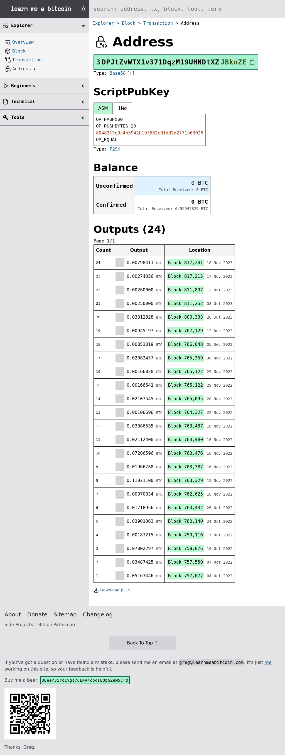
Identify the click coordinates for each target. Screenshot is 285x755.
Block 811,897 (185, 289)
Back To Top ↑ (142, 643)
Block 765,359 (185, 358)
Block (128, 23)
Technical (23, 101)
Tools (17, 117)
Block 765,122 (185, 371)
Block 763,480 (185, 439)
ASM (103, 108)
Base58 (118, 73)
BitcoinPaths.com (57, 624)
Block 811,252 (185, 303)
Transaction (158, 23)
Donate (37, 614)
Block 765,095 (185, 398)
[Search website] (187, 9)
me (267, 662)
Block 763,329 (185, 480)
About (12, 614)
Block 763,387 (185, 466)
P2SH (115, 149)
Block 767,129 (185, 330)
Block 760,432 (185, 507)
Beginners (23, 85)
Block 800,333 (185, 317)
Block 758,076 (185, 548)
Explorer (103, 23)
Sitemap (65, 614)
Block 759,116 (185, 535)
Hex (123, 108)
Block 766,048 (185, 344)
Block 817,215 (185, 276)
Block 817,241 (185, 262)
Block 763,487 (185, 426)
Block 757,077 (185, 575)
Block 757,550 (185, 562)
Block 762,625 (185, 494)
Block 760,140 (185, 521)
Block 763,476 (185, 453)
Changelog (98, 614)
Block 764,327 (185, 412)
